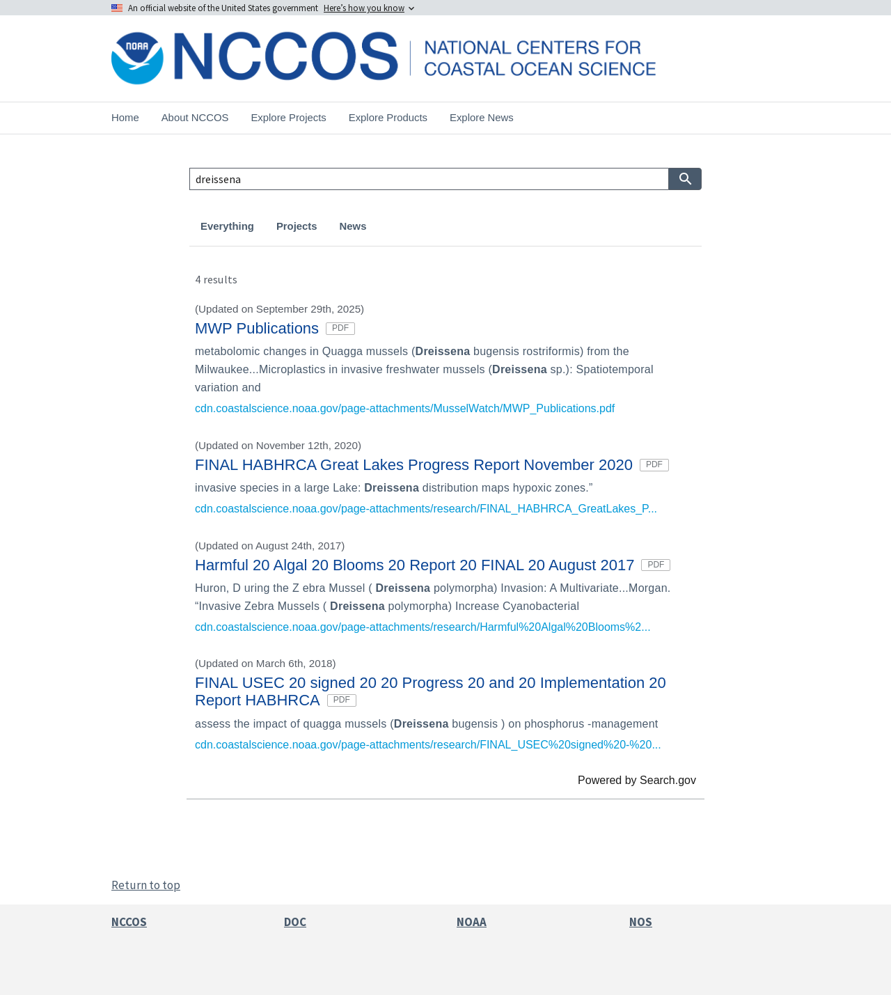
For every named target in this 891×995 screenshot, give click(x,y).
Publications (486, 226)
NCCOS (129, 922)
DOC (295, 922)
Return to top (145, 885)
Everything (227, 226)
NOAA (472, 922)
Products (410, 226)
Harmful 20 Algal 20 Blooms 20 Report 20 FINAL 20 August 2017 (432, 565)
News (353, 226)
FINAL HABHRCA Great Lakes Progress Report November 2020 (432, 464)
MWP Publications (275, 328)
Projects (296, 226)
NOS (640, 922)
